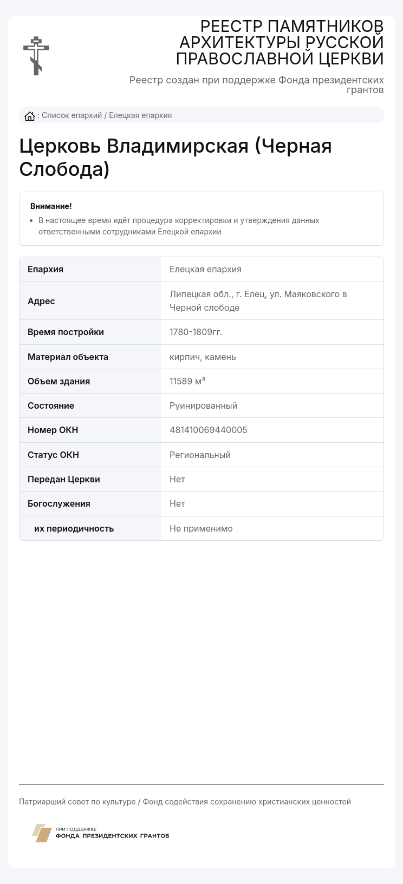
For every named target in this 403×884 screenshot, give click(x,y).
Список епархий (72, 115)
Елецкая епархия (140, 115)
